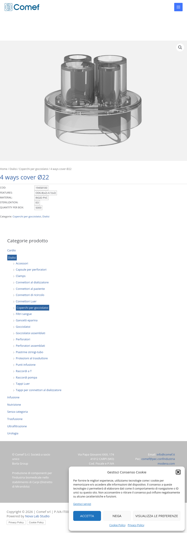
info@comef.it (166, 454)
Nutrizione (14, 405)
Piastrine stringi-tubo (29, 352)
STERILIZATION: (9, 202)
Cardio (11, 250)
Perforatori (23, 339)
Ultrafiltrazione (17, 426)
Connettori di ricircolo (30, 295)
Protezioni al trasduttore (32, 358)
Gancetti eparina (26, 320)
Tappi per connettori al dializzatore (39, 390)
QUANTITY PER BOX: (12, 207)
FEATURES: (6, 192)
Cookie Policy (117, 525)
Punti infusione (26, 365)
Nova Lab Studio (37, 516)
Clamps (21, 276)
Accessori (22, 263)
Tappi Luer (23, 384)
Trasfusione (14, 419)
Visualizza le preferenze (156, 516)
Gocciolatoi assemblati (30, 333)
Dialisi (12, 258)
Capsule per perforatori (31, 269)
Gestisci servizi (82, 504)
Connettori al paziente (30, 289)
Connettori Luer (26, 301)
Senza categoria (17, 412)
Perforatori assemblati (30, 346)
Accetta (87, 516)
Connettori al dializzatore (32, 282)
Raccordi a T (24, 371)
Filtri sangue (24, 314)
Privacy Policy (136, 525)
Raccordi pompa (26, 377)
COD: (3, 187)
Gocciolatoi (23, 327)
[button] (178, 472)
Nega (116, 516)
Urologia (12, 433)
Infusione (13, 397)
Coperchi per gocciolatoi (32, 308)
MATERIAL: (6, 197)
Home (3, 169)
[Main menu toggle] (178, 7)
